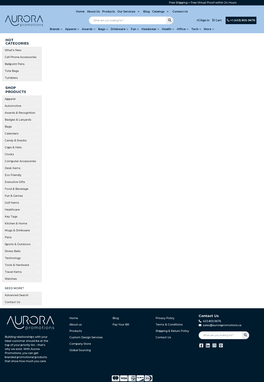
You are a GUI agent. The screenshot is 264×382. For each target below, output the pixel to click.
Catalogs (158, 11)
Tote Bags (12, 71)
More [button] (207, 29)
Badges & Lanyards (18, 119)
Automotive (13, 105)
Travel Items (13, 272)
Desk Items (13, 168)
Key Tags (11, 216)
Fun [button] (133, 29)
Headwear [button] (149, 29)
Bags (8, 126)
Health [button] (166, 29)
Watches (11, 278)
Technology (13, 258)
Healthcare (12, 209)
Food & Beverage (16, 188)
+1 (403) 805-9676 (241, 20)
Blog (146, 11)
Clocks (9, 154)
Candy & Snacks (16, 140)
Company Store (80, 343)
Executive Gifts (15, 182)
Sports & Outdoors (17, 244)
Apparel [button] (70, 29)
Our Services (126, 11)
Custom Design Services (86, 337)
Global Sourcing (80, 350)
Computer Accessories (20, 161)
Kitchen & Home (16, 223)
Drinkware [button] (118, 29)
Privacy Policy (165, 318)
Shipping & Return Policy (172, 331)
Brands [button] (55, 29)
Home (80, 11)
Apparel (10, 99)
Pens (8, 237)
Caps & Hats (13, 147)
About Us (93, 11)
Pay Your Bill (120, 324)
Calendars (12, 133)
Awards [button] (87, 29)
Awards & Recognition (20, 112)
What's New (13, 50)
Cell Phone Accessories (21, 57)
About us (75, 324)
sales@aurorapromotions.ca (222, 325)
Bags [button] (101, 29)
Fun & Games (14, 195)
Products (108, 11)
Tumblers (11, 77)
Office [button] (181, 29)
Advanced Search (16, 295)
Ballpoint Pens (15, 64)
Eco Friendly (13, 175)
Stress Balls (13, 251)
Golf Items (12, 202)
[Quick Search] (127, 20)
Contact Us (180, 11)
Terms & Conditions (169, 324)
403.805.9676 (212, 321)
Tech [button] (194, 29)
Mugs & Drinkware (17, 230)
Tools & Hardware (17, 265)
